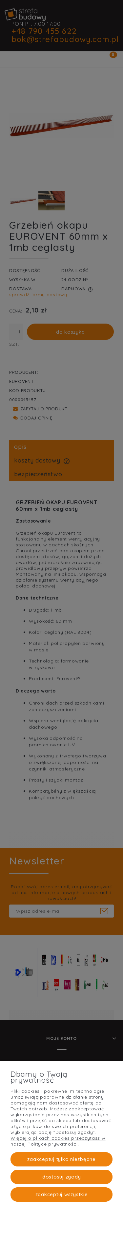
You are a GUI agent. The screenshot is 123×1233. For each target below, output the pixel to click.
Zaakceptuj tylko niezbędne (61, 1159)
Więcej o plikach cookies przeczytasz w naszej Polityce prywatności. (58, 1141)
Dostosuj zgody (61, 1177)
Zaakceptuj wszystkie (61, 1194)
